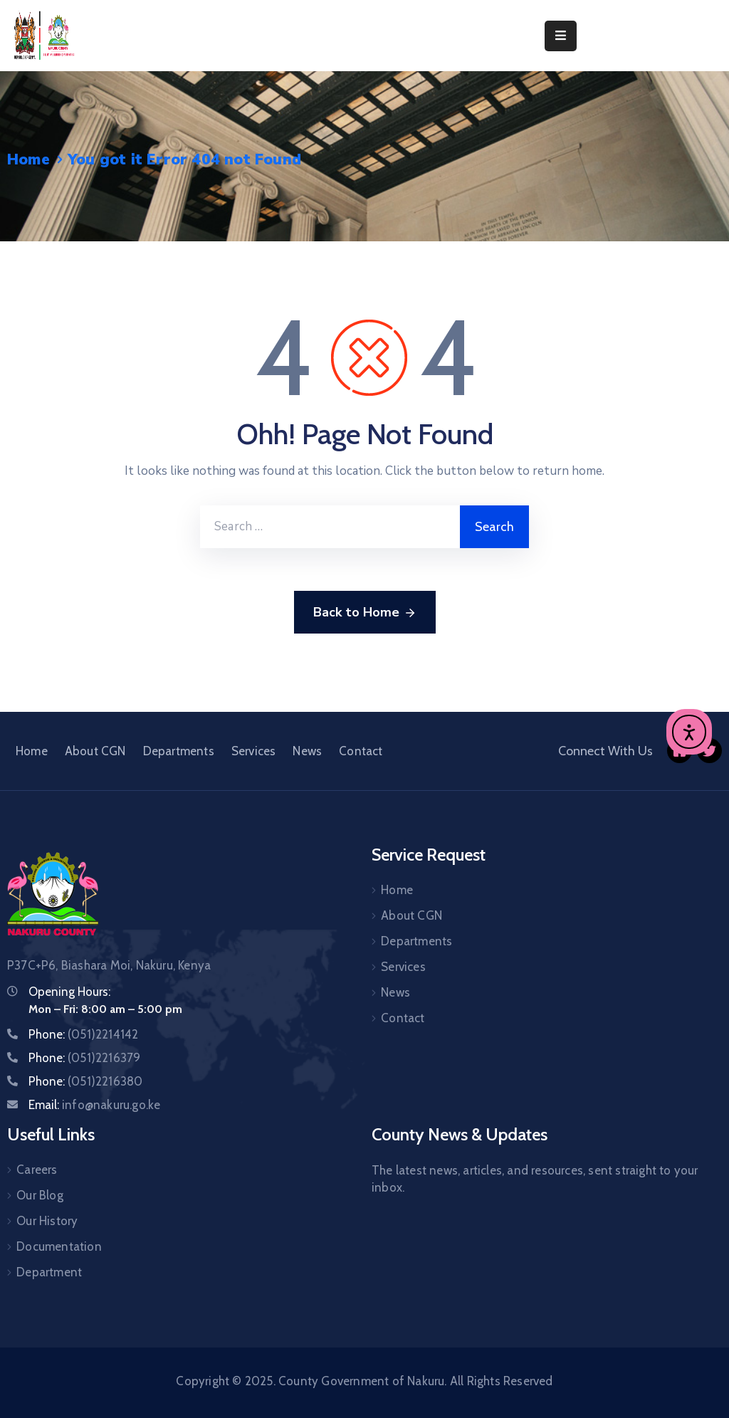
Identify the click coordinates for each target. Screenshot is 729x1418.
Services (253, 751)
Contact (360, 751)
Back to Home (364, 613)
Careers (36, 1169)
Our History (47, 1221)
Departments (178, 751)
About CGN (95, 751)
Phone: (83, 1034)
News (307, 751)
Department (49, 1272)
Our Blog (39, 1195)
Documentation (59, 1246)
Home (28, 159)
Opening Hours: (69, 991)
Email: (94, 1105)
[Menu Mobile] (561, 36)
